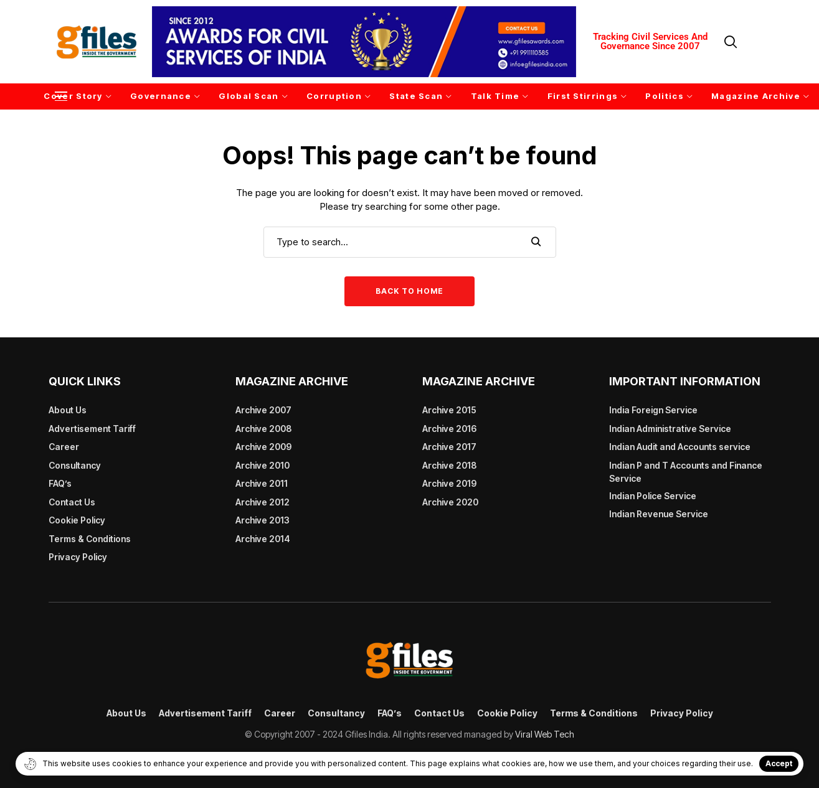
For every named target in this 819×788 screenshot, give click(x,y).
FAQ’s (60, 483)
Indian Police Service (652, 495)
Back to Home (409, 291)
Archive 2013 (262, 520)
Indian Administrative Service (670, 428)
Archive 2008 (263, 428)
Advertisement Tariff (92, 428)
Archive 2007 (263, 410)
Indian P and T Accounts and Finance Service (685, 472)
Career (64, 446)
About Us (68, 410)
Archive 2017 (449, 446)
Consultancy (75, 465)
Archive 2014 (262, 538)
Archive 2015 (449, 410)
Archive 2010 (262, 465)
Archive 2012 (262, 502)
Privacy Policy (78, 556)
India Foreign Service (653, 410)
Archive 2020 (450, 502)
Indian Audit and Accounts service (679, 446)
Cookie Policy (77, 520)
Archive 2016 (449, 428)
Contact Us (72, 502)
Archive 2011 (261, 483)
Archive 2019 (449, 483)
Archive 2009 (263, 446)
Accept (778, 763)
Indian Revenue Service (658, 514)
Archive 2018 (449, 465)
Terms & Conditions (90, 538)
